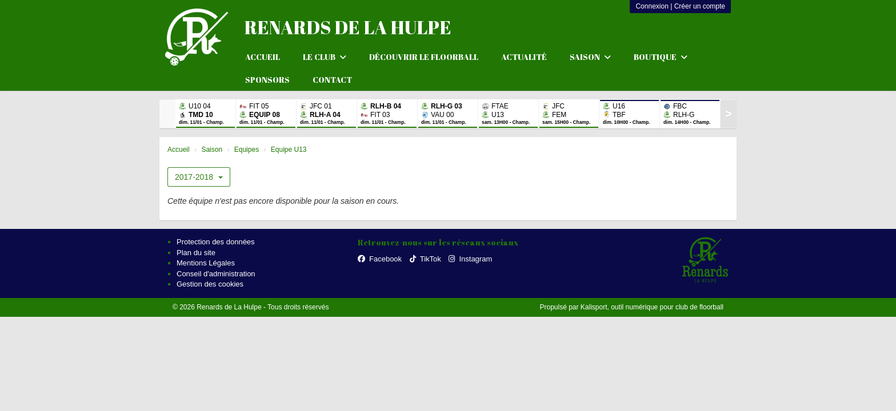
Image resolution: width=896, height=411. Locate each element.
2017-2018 (199, 177)
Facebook (380, 259)
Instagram (470, 259)
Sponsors (267, 79)
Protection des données (216, 241)
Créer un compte (699, 6)
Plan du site (196, 252)
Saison (590, 56)
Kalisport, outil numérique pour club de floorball (652, 307)
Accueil (262, 56)
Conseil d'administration (216, 273)
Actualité (524, 56)
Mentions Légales (206, 263)
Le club (324, 56)
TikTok (425, 259)
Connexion (651, 6)
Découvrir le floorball (423, 56)
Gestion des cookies (210, 284)
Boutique (660, 56)
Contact (332, 79)
